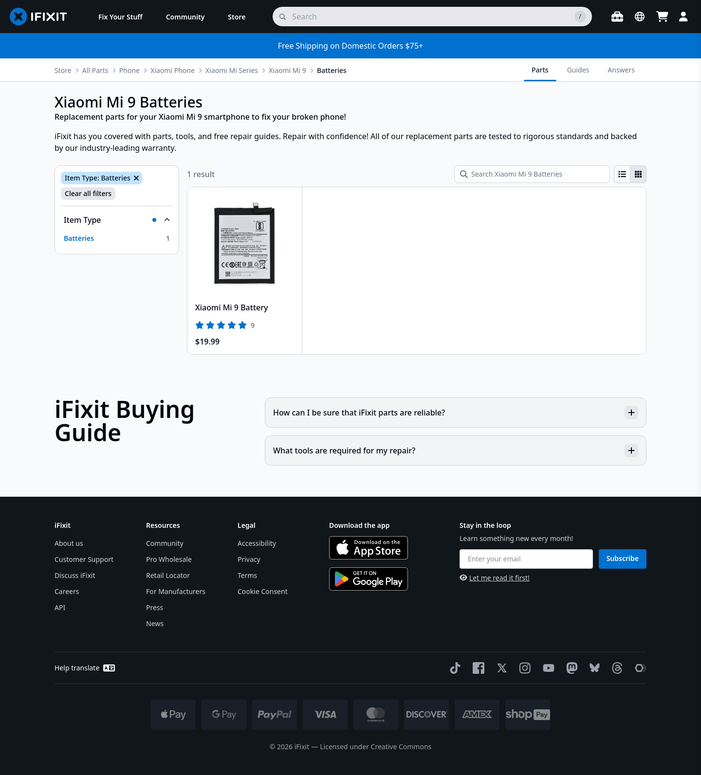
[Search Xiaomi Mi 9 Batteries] (532, 174)
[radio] (622, 174)
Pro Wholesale (169, 559)
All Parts (95, 70)
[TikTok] (453, 668)
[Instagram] (523, 668)
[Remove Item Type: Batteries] (135, 178)
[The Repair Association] (638, 668)
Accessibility (257, 543)
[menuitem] (120, 16)
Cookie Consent (263, 591)
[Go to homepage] (42, 16)
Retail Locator (168, 575)
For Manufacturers (175, 591)
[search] (432, 16)
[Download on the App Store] (368, 547)
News (155, 623)
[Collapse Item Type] (117, 220)
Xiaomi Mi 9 (287, 70)
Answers (621, 69)
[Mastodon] (570, 668)
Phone (129, 70)
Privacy (249, 559)
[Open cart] (662, 16)
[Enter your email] (526, 559)
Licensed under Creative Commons (375, 746)
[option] (117, 238)
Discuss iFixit (75, 575)
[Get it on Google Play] (368, 579)
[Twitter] (500, 668)
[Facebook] (476, 668)
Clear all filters (88, 193)
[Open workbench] (617, 16)
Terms (247, 575)
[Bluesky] (593, 668)
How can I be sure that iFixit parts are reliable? (455, 412)
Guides (578, 69)
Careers (67, 591)
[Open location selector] (639, 16)
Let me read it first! (495, 577)
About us (69, 543)
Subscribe (623, 558)
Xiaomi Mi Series (231, 70)
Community (165, 543)
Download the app (359, 525)
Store (63, 70)
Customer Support (84, 559)
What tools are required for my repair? (455, 450)
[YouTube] (546, 668)
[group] (630, 174)
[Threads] (615, 668)
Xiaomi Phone (172, 70)
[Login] (683, 16)
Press (154, 607)
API (60, 607)
